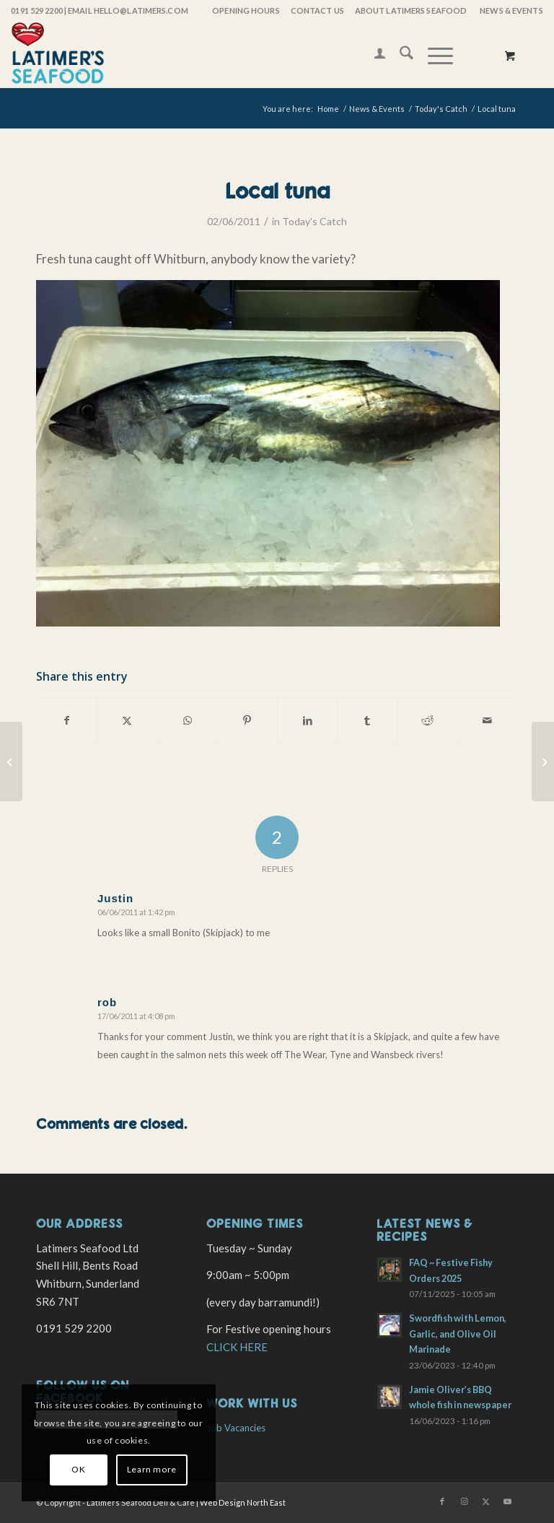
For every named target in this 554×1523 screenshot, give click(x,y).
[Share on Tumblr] (367, 720)
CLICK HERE (237, 1346)
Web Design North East (243, 1502)
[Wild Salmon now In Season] (11, 761)
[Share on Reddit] (427, 720)
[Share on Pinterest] (247, 720)
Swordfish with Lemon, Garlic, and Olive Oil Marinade (457, 1333)
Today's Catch (314, 221)
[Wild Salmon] (543, 761)
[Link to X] (485, 1501)
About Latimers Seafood (411, 10)
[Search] (399, 54)
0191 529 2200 (36, 10)
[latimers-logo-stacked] (58, 54)
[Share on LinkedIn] (307, 720)
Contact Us (317, 10)
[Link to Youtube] (507, 1501)
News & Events (511, 10)
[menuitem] (245, 10)
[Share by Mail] (487, 720)
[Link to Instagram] (464, 1501)
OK (78, 1469)
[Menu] (433, 54)
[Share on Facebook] (67, 720)
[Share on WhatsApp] (187, 720)
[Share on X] (127, 720)
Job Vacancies (235, 1427)
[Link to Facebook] (442, 1501)
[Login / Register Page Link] (372, 54)
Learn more (152, 1469)
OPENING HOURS (245, 10)
